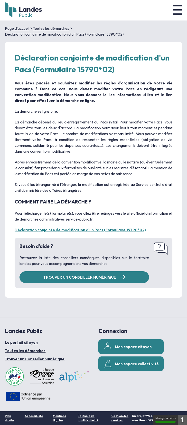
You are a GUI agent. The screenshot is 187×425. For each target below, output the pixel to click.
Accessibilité (34, 416)
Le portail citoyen (21, 342)
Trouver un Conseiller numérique (35, 358)
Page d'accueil (17, 28)
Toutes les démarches (51, 28)
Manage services (165, 420)
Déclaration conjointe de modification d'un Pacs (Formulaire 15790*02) (80, 229)
